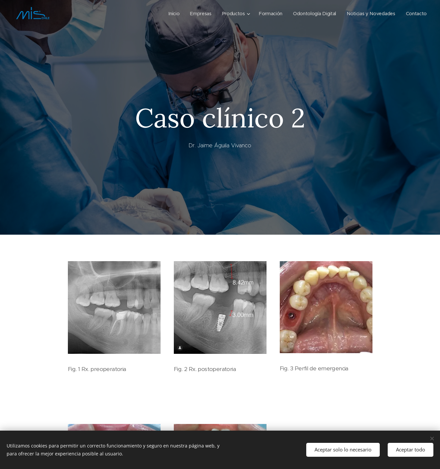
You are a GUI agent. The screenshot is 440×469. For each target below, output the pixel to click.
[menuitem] (168, 13)
